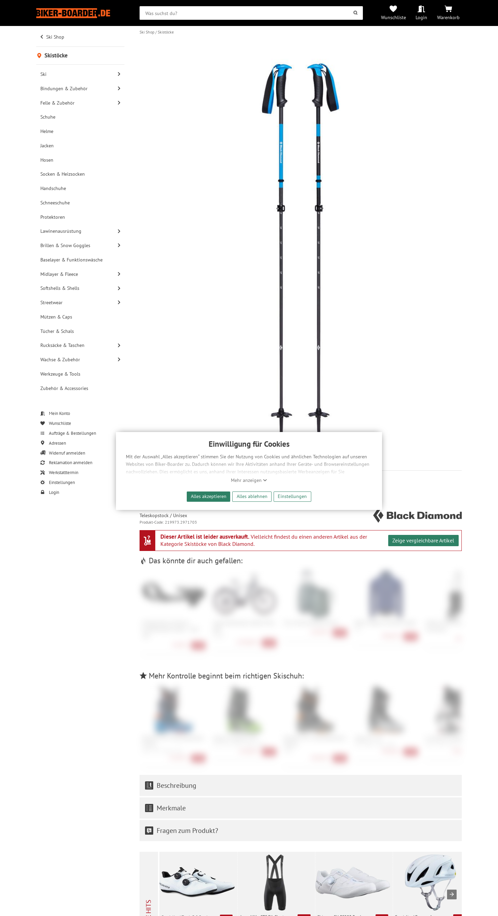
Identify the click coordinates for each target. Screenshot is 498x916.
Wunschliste (393, 17)
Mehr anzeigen (249, 480)
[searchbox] (251, 13)
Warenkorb (448, 17)
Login (421, 17)
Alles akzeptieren (208, 496)
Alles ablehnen (252, 496)
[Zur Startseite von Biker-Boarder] (80, 13)
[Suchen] (355, 13)
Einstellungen (292, 496)
